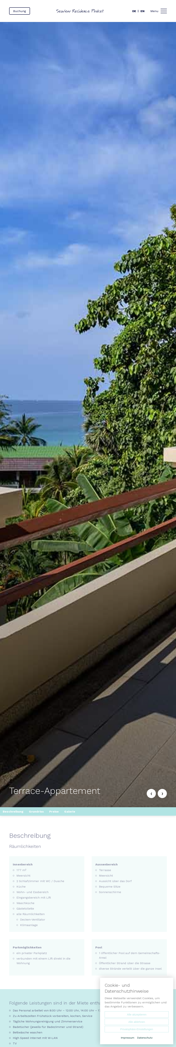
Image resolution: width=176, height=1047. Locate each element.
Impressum (127, 1037)
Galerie (69, 811)
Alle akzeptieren (137, 1014)
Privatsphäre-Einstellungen (136, 1029)
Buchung (19, 11)
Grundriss (36, 811)
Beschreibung (13, 811)
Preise (54, 811)
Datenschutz (145, 1037)
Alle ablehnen (136, 1021)
